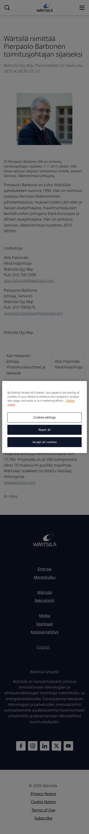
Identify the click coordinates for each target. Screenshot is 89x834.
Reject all (44, 429)
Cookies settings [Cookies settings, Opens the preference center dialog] (44, 417)
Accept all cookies (44, 442)
